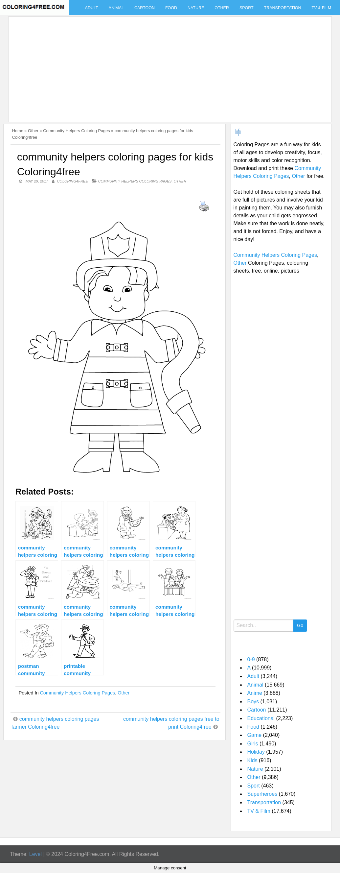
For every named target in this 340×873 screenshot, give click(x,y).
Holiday (256, 752)
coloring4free (72, 181)
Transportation (282, 8)
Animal (116, 8)
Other (222, 8)
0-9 (251, 659)
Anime (254, 693)
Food (171, 8)
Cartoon (144, 8)
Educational (261, 718)
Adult (91, 8)
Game (254, 735)
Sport (246, 8)
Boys (253, 701)
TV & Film (321, 8)
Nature (196, 8)
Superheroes (262, 794)
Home (17, 130)
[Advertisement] (168, 65)
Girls (252, 743)
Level (35, 854)
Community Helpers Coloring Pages (76, 130)
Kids (252, 760)
